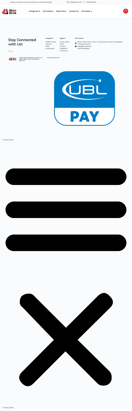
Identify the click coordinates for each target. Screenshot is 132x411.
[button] (66, 274)
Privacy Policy (9, 140)
